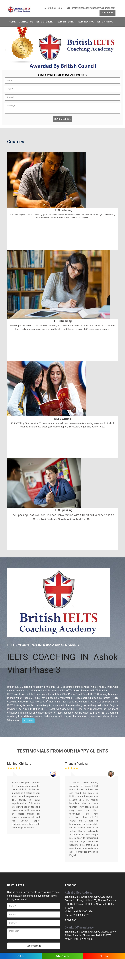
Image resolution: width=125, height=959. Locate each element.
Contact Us (26, 17)
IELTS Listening (66, 17)
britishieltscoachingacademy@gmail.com (93, 3)
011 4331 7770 (81, 910)
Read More (28, 716)
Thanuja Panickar (77, 759)
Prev (5, 45)
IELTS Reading (86, 17)
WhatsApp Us (62, 956)
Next (120, 45)
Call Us (21, 956)
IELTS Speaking (45, 17)
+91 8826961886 (83, 906)
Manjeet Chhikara (19, 759)
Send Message (62, 114)
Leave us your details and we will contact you (62, 70)
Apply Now (107, 8)
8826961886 (54, 3)
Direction (104, 956)
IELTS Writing (105, 17)
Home (12, 17)
